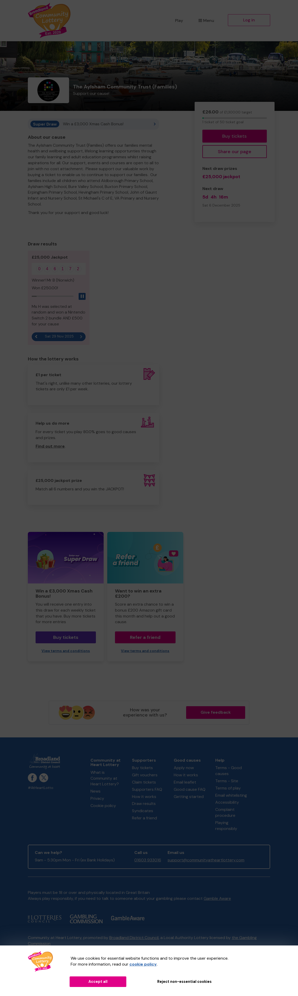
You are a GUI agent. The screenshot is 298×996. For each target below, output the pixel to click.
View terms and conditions (66, 651)
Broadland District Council (134, 937)
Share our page (234, 152)
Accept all (97, 981)
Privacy (97, 798)
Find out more (50, 446)
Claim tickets (144, 782)
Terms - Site (226, 781)
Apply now (184, 767)
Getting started (189, 796)
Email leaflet (185, 782)
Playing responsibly (226, 825)
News (95, 791)
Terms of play (228, 788)
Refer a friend (145, 637)
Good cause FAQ (189, 789)
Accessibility (227, 802)
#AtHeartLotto (40, 788)
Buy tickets (234, 136)
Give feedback (216, 712)
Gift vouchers (145, 775)
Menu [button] (206, 20)
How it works (144, 796)
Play (179, 20)
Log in (249, 20)
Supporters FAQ (147, 789)
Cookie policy (103, 805)
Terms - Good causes (228, 770)
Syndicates (142, 810)
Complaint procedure (225, 812)
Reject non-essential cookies (184, 981)
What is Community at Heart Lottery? (104, 778)
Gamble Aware (217, 898)
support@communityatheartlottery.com (206, 860)
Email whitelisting (231, 795)
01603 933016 (147, 860)
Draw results (144, 803)
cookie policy (143, 964)
